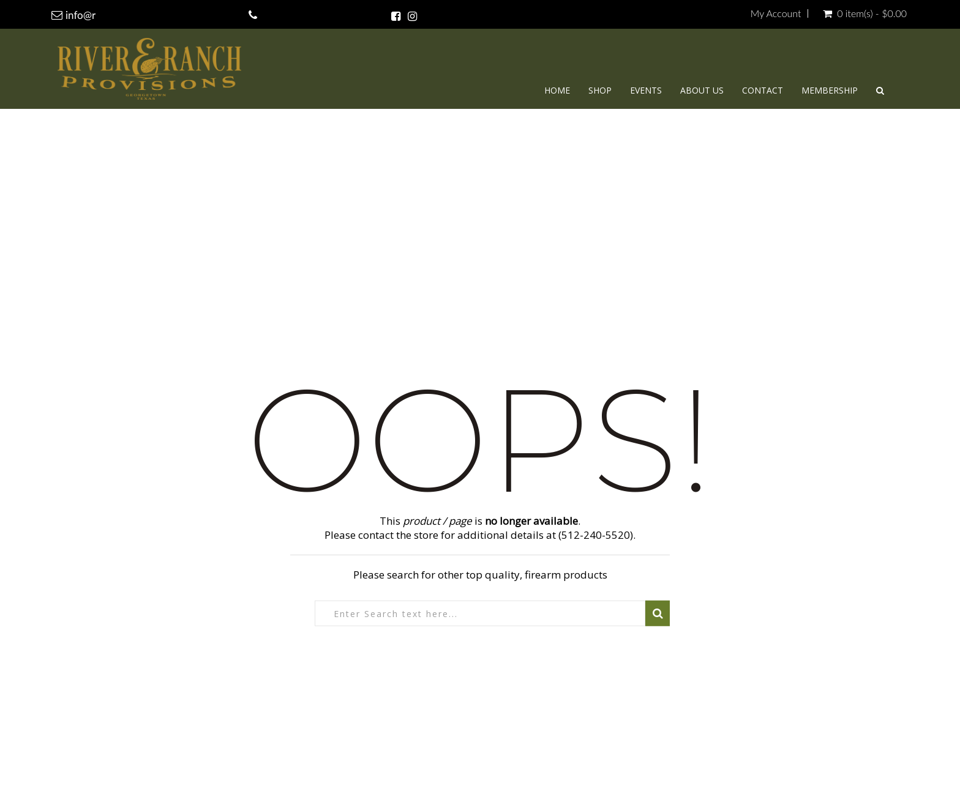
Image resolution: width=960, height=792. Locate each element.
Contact (762, 90)
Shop (600, 90)
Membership (829, 90)
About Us (702, 90)
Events (646, 90)
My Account (776, 13)
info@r (81, 15)
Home (557, 90)
